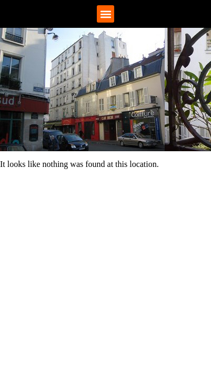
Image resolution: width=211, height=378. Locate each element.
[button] (105, 14)
